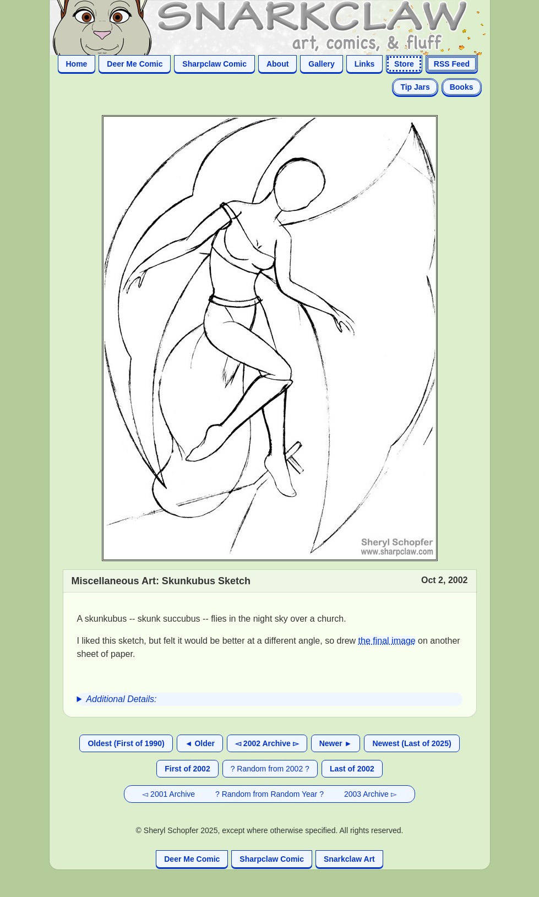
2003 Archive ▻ (370, 794)
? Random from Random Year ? (269, 794)
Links (365, 63)
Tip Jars (414, 87)
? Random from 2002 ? (270, 768)
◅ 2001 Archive (168, 794)
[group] (269, 699)
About (277, 63)
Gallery (321, 63)
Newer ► (335, 743)
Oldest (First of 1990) (126, 743)
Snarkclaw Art (349, 859)
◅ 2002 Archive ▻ (267, 743)
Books (461, 87)
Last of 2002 (352, 768)
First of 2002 (187, 768)
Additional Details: (121, 699)
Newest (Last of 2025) (411, 743)
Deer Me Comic (134, 63)
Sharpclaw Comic (214, 63)
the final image (387, 640)
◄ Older (200, 743)
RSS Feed (452, 63)
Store (404, 63)
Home (77, 63)
